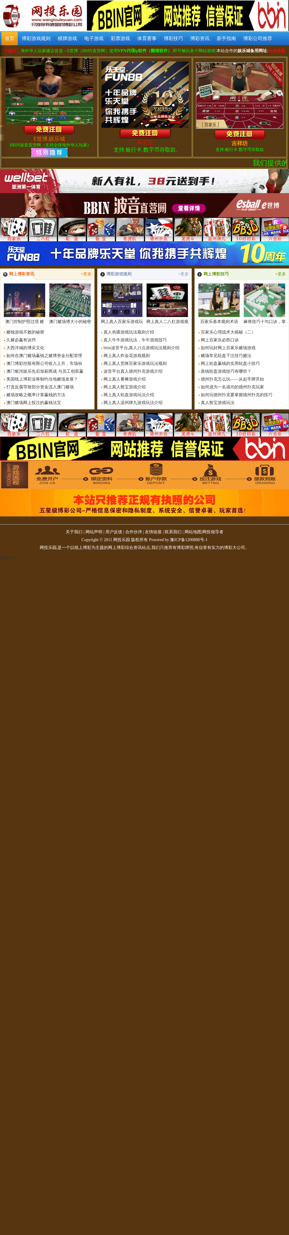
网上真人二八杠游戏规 (167, 303)
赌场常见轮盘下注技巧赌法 (226, 355)
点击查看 (276, 51)
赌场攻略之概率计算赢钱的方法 (35, 395)
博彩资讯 (200, 38)
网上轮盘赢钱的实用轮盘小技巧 (230, 363)
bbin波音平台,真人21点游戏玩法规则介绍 (141, 348)
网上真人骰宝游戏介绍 (125, 387)
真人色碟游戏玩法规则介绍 (129, 332)
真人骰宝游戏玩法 (218, 402)
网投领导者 (212, 532)
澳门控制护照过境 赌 (24, 303)
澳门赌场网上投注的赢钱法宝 (33, 402)
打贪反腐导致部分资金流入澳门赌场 (40, 387)
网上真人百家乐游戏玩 (122, 303)
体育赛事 (147, 38)
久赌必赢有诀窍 (21, 340)
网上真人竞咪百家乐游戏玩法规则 (135, 363)
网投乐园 (121, 540)
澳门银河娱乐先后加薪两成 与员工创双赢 (44, 371)
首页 (9, 38)
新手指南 (226, 38)
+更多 (86, 274)
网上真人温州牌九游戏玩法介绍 (133, 402)
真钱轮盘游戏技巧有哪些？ (226, 371)
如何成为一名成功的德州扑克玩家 (232, 387)
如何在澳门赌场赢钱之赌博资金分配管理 (44, 355)
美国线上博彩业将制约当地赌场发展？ (42, 379)
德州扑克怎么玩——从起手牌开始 (232, 379)
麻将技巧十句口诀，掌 (264, 303)
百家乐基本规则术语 (219, 303)
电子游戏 (94, 38)
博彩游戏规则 (36, 38)
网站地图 (193, 532)
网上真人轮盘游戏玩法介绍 (129, 395)
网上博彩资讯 (21, 274)
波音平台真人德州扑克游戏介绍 (133, 371)
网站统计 (8, 558)
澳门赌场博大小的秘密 (70, 303)
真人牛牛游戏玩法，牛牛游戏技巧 (135, 340)
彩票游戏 (120, 38)
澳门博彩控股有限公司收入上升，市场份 (44, 363)
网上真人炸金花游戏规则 (127, 355)
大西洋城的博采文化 (25, 348)
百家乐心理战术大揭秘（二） (228, 332)
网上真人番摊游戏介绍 (125, 379)
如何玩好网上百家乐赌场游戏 (228, 348)
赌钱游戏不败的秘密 (25, 332)
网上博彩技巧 (216, 274)
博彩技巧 (173, 38)
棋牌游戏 (67, 38)
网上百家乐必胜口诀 (220, 340)
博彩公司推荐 (257, 38)
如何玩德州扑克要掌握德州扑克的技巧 (236, 395)
